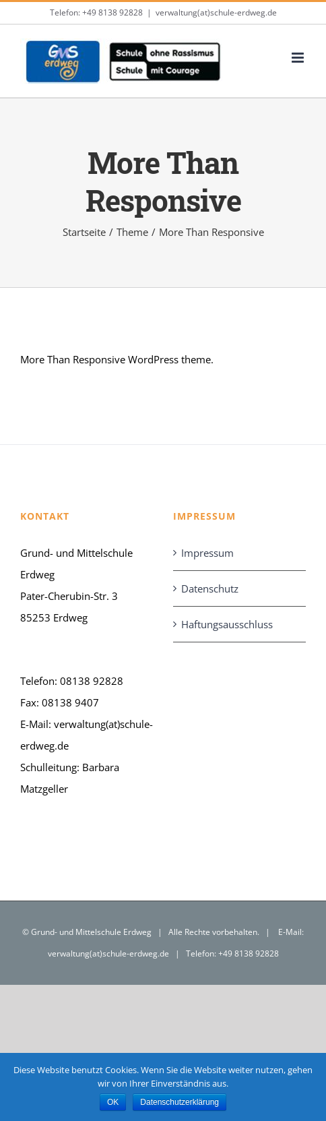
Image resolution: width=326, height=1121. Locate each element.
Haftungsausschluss (227, 624)
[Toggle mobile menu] (299, 58)
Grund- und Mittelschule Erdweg (91, 932)
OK (113, 1102)
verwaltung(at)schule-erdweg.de (216, 12)
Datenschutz (209, 588)
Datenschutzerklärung (179, 1102)
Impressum (207, 552)
